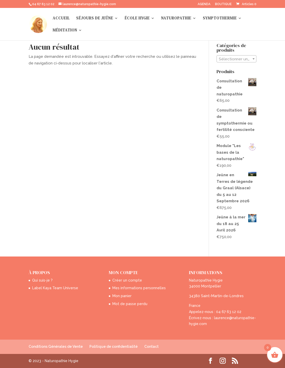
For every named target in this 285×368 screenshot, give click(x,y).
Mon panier (122, 296)
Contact (151, 346)
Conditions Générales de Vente (56, 346)
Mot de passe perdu (129, 304)
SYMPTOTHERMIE (220, 18)
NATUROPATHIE (176, 18)
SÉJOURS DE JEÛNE (94, 18)
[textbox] (236, 59)
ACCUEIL (61, 18)
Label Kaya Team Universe (55, 288)
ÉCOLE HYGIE (137, 18)
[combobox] (236, 58)
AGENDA (204, 4)
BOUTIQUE (223, 4)
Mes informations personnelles (139, 288)
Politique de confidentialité (113, 346)
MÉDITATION (65, 30)
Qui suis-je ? (42, 280)
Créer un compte (127, 280)
